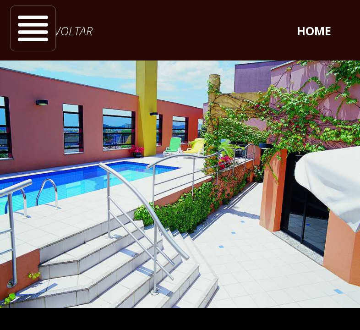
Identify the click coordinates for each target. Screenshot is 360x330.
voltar (73, 30)
